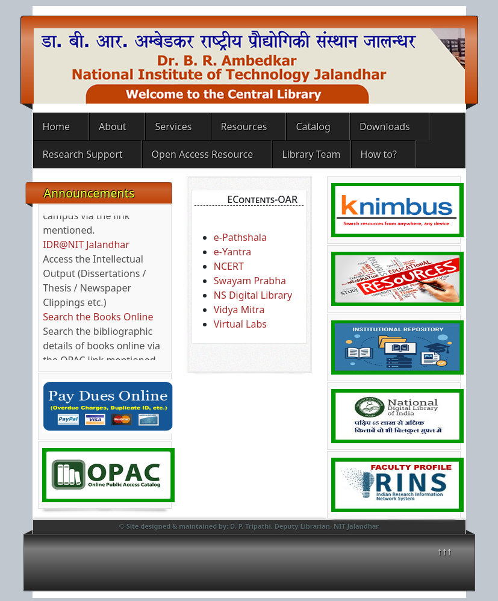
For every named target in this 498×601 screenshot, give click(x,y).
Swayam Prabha (250, 280)
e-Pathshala (240, 237)
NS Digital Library (253, 295)
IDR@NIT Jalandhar (86, 247)
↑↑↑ (444, 551)
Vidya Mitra (239, 309)
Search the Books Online (98, 319)
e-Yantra (232, 251)
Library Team (311, 154)
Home (56, 126)
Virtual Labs (240, 324)
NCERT (229, 266)
